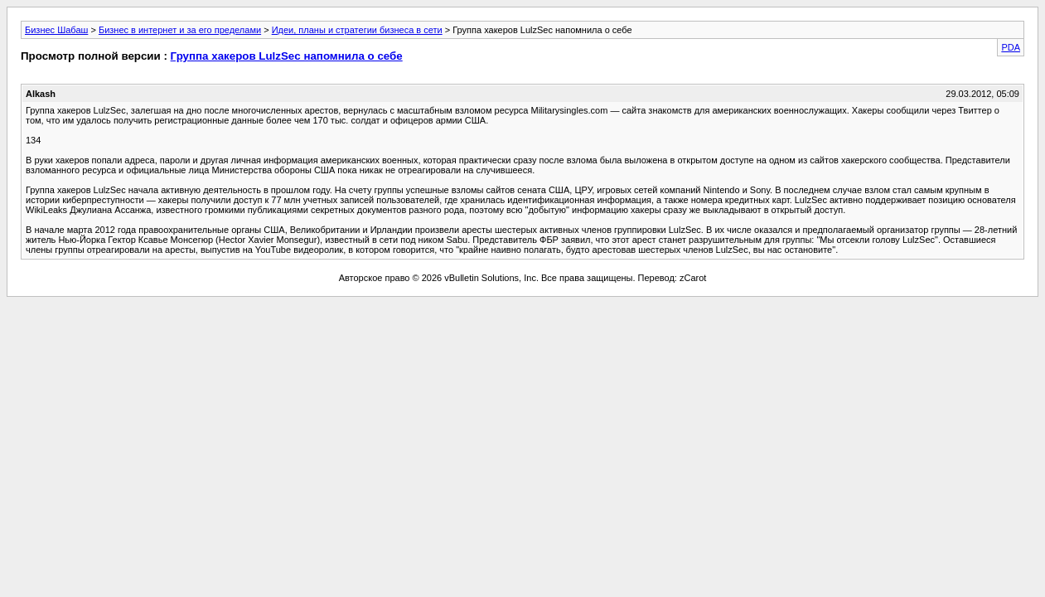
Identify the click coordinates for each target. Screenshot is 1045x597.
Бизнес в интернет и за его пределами (180, 30)
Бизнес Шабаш (56, 30)
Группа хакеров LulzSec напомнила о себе (287, 56)
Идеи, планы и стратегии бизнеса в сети (357, 30)
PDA (1010, 47)
